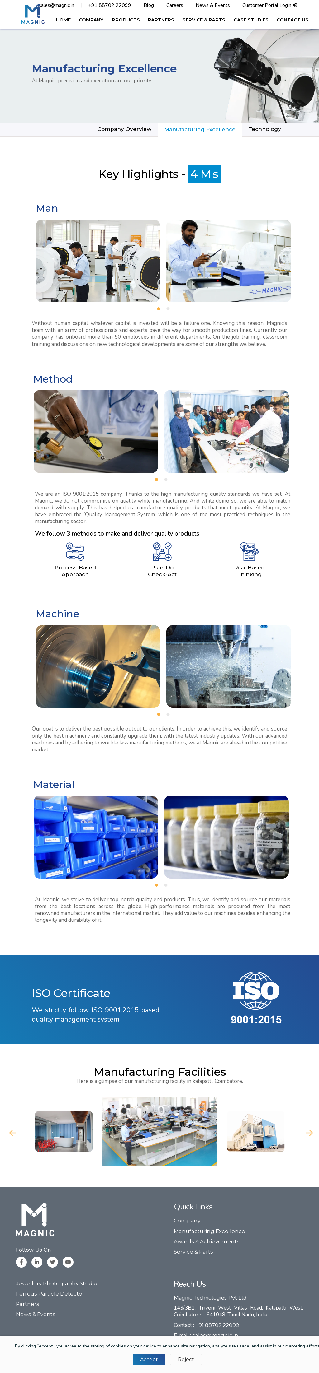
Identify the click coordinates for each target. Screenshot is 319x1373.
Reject (186, 1359)
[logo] (33, 14)
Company (187, 1221)
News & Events (213, 5)
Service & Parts (193, 1252)
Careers (174, 5)
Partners (27, 1304)
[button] (91, 20)
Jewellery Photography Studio (56, 1283)
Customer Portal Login (269, 5)
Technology (264, 129)
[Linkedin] (36, 1262)
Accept (149, 1359)
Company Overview (124, 129)
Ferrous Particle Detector (50, 1294)
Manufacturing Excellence (209, 1231)
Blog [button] (149, 5)
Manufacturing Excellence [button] (200, 129)
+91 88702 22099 (109, 5)
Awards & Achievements (207, 1241)
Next (308, 1131)
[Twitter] (52, 1262)
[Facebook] (21, 1262)
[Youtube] (68, 1262)
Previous (11, 1131)
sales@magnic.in (56, 5)
